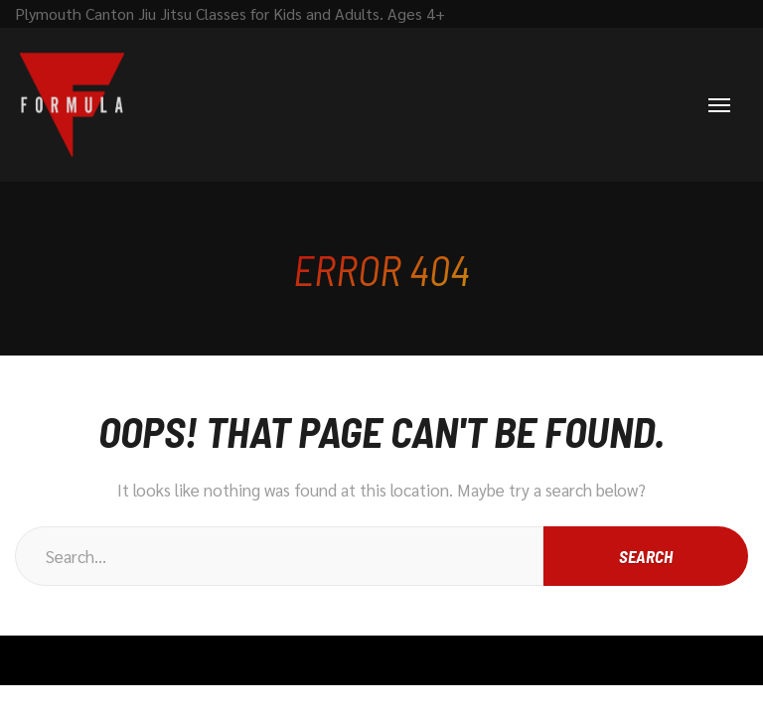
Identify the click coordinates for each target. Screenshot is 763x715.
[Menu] (719, 105)
